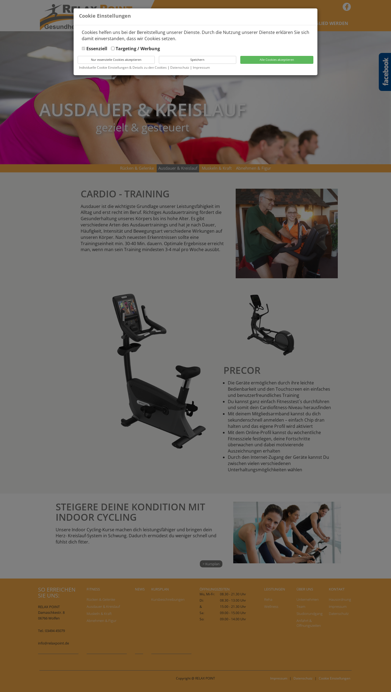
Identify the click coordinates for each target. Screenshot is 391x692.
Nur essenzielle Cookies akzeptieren (116, 60)
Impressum (201, 67)
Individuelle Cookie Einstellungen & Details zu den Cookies (123, 67)
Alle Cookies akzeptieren (277, 60)
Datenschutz (180, 67)
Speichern (197, 60)
